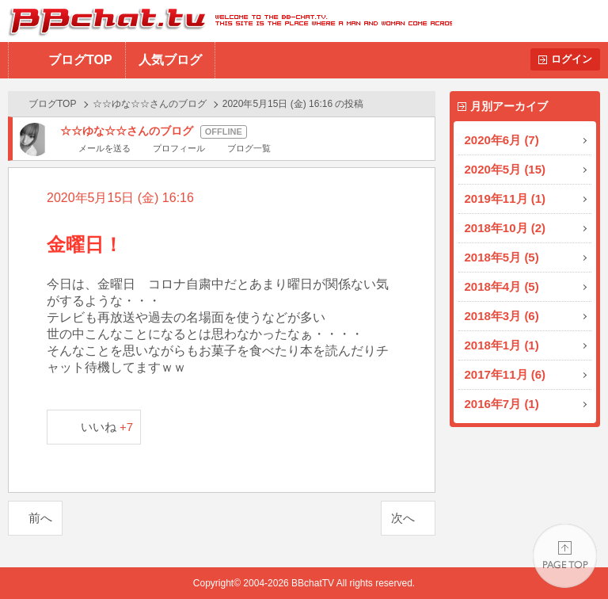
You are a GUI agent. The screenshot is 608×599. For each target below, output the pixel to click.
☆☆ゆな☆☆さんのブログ (150, 103)
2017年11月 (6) (505, 374)
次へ (403, 518)
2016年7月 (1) (502, 403)
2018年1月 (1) (502, 345)
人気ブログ (170, 60)
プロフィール (179, 148)
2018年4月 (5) (502, 286)
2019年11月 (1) (505, 198)
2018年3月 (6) (502, 315)
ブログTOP (80, 60)
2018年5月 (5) (502, 257)
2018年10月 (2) (505, 228)
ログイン (571, 59)
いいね (107, 426)
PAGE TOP (564, 555)
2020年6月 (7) (502, 140)
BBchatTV (226, 21)
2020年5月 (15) (505, 169)
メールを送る (104, 148)
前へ (40, 518)
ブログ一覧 (249, 148)
